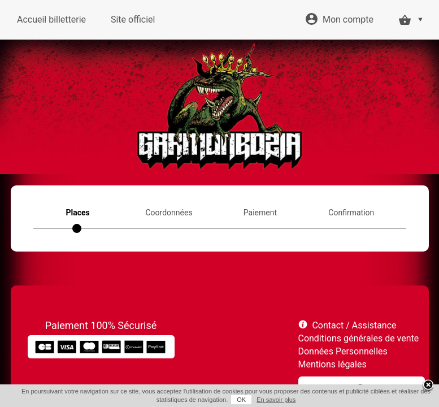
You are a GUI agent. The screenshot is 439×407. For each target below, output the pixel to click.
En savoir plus (276, 399)
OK (241, 399)
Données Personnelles (343, 351)
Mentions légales (332, 364)
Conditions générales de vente (358, 338)
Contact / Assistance (354, 325)
